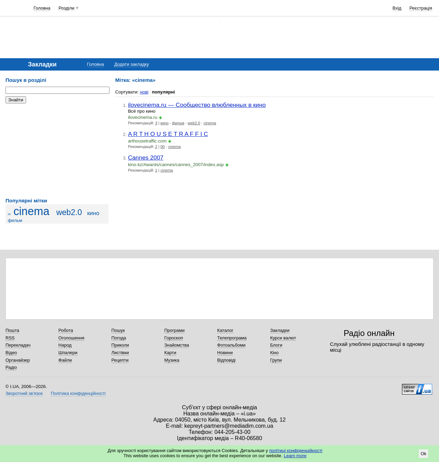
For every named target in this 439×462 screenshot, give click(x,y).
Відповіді (226, 360)
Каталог (225, 330)
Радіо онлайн (369, 333)
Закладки (279, 330)
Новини (225, 352)
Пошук (118, 330)
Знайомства (176, 345)
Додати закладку (131, 64)
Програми (174, 330)
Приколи (120, 345)
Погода (118, 337)
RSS (10, 337)
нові (144, 92)
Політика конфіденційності (78, 393)
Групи (276, 360)
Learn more (295, 455)
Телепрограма (232, 337)
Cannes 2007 (145, 157)
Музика (171, 360)
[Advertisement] (56, 150)
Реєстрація (421, 8)
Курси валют (283, 337)
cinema (31, 211)
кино (93, 213)
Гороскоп (173, 337)
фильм (15, 220)
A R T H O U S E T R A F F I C (168, 133)
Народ (64, 345)
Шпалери (68, 352)
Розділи (66, 8)
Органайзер (17, 360)
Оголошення (71, 337)
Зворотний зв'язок (24, 393)
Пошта (12, 330)
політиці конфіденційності (295, 450)
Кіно (274, 352)
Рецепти (120, 360)
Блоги (276, 345)
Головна (42, 8)
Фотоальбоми (231, 345)
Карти (170, 352)
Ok (423, 453)
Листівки (120, 352)
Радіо (11, 367)
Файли (65, 360)
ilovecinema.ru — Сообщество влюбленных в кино (197, 104)
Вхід (397, 8)
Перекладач (18, 345)
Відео (11, 352)
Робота (65, 330)
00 (9, 214)
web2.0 (69, 212)
